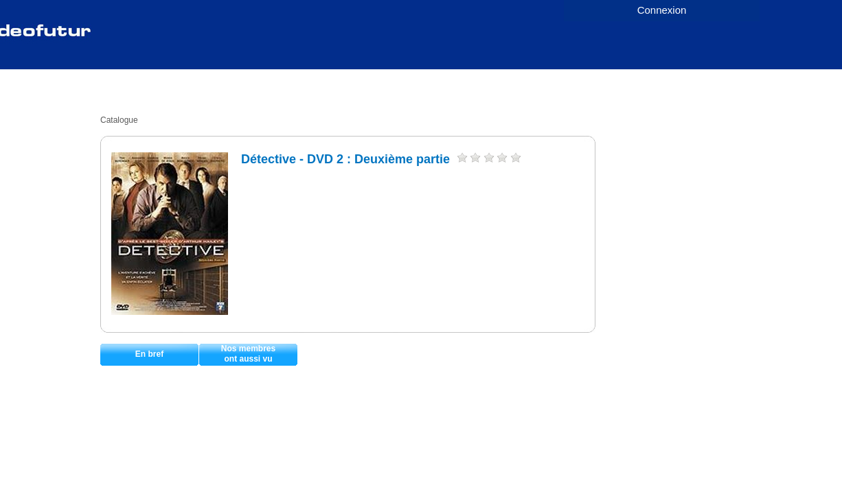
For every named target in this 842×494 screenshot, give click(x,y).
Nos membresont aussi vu (248, 354)
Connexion (662, 10)
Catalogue (119, 120)
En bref (149, 354)
